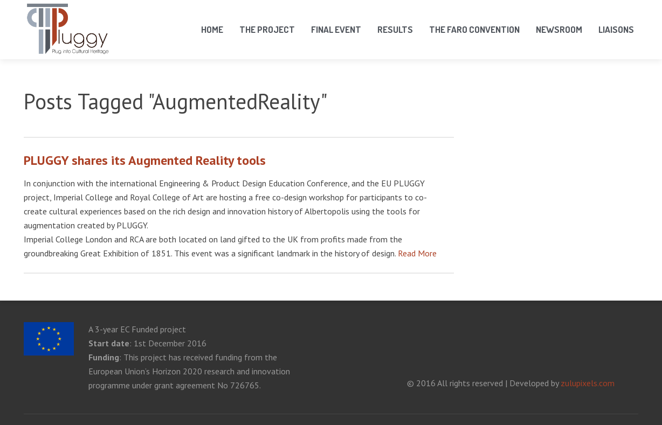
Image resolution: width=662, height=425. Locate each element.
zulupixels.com (588, 383)
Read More (417, 253)
